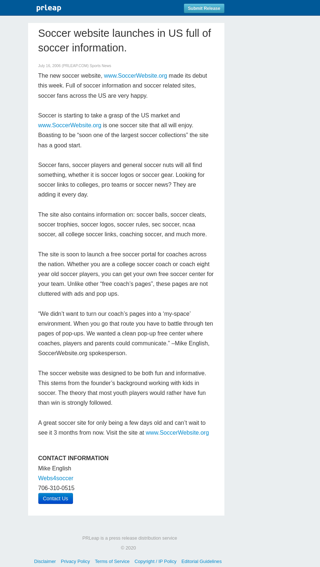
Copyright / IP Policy (156, 561)
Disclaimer (45, 561)
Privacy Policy (75, 561)
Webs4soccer (56, 478)
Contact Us (55, 498)
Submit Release (204, 8)
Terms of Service (112, 561)
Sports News (100, 66)
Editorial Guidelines (201, 561)
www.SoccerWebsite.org (135, 76)
